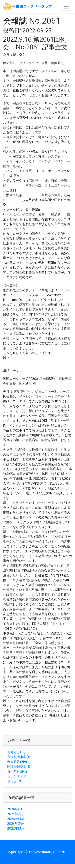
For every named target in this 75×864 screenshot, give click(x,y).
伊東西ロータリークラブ (27, 7)
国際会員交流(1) (18, 767)
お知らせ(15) (16, 752)
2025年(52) (15, 814)
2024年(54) (15, 819)
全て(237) (14, 781)
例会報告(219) (17, 762)
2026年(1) (14, 809)
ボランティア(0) (19, 776)
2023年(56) (15, 824)
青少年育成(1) (17, 771)
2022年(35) (15, 828)
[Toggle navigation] (66, 7)
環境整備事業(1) (18, 757)
